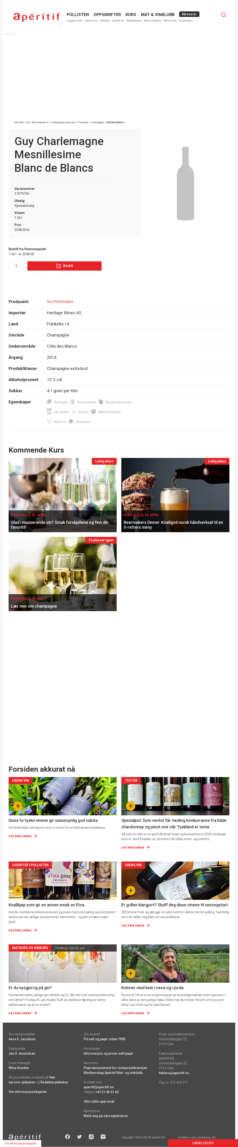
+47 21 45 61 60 (107, 1092)
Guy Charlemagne (60, 301)
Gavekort (118, 20)
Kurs (131, 14)
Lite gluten (61, 412)
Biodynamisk (86, 402)
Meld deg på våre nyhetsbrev (106, 1116)
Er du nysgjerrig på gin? (30, 987)
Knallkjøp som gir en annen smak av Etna (46, 904)
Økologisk (61, 402)
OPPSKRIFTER (107, 14)
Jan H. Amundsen (22, 1053)
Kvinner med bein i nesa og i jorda (152, 987)
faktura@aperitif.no (174, 1073)
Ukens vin (91, 20)
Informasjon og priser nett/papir (108, 1053)
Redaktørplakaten (54, 1082)
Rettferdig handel (118, 402)
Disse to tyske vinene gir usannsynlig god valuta (53, 820)
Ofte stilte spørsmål (99, 1101)
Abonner (189, 14)
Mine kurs (170, 20)
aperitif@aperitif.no (99, 1087)
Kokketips (186, 20)
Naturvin (60, 422)
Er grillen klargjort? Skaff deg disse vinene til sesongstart (174, 904)
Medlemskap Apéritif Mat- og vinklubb (113, 1073)
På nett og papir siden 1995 (105, 1039)
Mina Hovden (19, 1068)
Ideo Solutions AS (203, 1137)
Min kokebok (152, 20)
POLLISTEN (78, 14)
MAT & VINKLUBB (158, 14)
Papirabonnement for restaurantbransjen (115, 1068)
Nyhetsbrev (133, 20)
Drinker (104, 20)
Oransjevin (83, 422)
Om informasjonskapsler (28, 1092)
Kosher (84, 412)
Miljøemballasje (109, 412)
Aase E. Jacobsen (22, 1039)
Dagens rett (74, 20)
